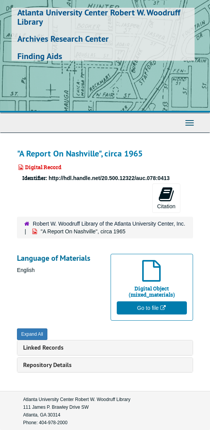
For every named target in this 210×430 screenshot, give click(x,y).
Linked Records (43, 347)
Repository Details (47, 365)
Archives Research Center (63, 38)
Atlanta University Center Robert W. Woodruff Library (98, 17)
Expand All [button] (32, 334)
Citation (166, 197)
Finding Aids (39, 56)
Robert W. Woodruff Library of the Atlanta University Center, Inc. (109, 224)
